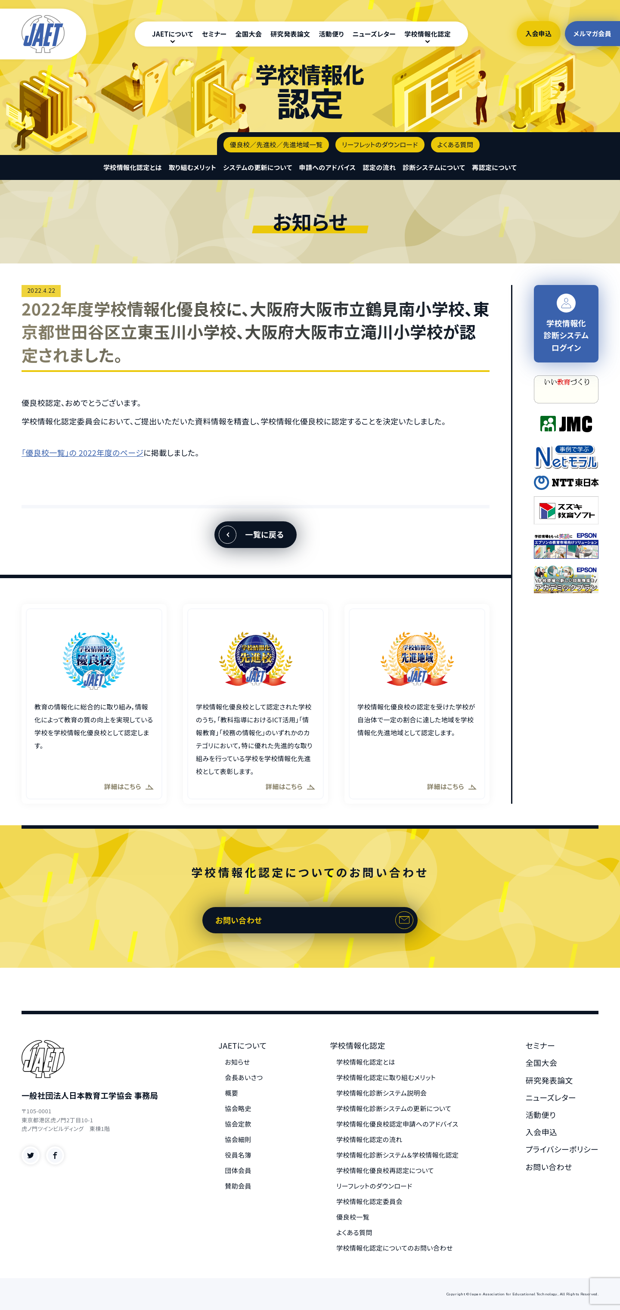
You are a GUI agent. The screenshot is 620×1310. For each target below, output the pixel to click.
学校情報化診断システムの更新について (393, 1108)
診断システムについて (434, 167)
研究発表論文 (290, 33)
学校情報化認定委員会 (369, 1201)
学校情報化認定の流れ (369, 1139)
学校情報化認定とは (132, 167)
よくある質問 (455, 144)
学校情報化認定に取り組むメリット (386, 1077)
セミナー (214, 33)
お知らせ (237, 1061)
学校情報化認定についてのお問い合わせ (394, 1247)
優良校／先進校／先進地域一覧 (276, 144)
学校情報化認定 (427, 33)
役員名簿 (238, 1154)
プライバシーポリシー (562, 1149)
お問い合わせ (238, 920)
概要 (231, 1092)
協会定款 (238, 1123)
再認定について (494, 167)
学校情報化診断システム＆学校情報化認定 (397, 1154)
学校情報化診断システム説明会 (381, 1092)
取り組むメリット (193, 167)
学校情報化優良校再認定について (385, 1170)
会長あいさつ (244, 1077)
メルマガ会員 (592, 33)
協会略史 (238, 1108)
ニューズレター (374, 33)
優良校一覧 (352, 1216)
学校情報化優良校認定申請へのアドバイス (397, 1123)
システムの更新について (257, 167)
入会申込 (538, 33)
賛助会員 (238, 1185)
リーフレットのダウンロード (380, 144)
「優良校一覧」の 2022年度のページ (82, 452)
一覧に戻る (264, 534)
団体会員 (238, 1170)
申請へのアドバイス (327, 167)
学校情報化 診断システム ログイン (566, 323)
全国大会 (249, 33)
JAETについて (172, 33)
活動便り (331, 33)
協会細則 (238, 1139)
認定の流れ (379, 167)
